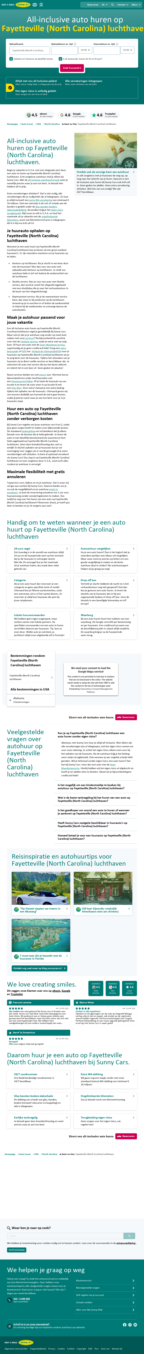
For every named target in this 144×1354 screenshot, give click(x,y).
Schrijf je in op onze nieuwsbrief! (31, 1324)
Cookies (61, 1349)
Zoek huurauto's (72, 68)
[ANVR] (34, 4)
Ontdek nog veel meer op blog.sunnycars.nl (39, 968)
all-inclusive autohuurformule (43, 180)
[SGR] (41, 4)
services (29, 338)
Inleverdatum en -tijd (106, 44)
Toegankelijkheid (38, 1349)
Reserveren (126, 717)
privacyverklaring (126, 1243)
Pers (97, 1349)
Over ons (105, 1349)
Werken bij (117, 1349)
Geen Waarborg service (52, 345)
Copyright (81, 1349)
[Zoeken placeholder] (129, 1236)
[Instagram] (130, 1325)
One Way (16, 388)
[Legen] (47, 50)
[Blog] (135, 1325)
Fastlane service (28, 341)
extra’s (42, 374)
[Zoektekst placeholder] (65, 1236)
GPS (24, 351)
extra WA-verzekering (40, 200)
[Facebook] (124, 1325)
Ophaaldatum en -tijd (63, 44)
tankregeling (28, 431)
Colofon (70, 1349)
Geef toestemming (17, 1250)
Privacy (51, 1349)
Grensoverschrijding (22, 381)
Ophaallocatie (16, 44)
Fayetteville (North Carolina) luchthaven (31, 677)
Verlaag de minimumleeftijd (46, 351)
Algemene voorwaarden (16, 1349)
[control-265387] (64, 50)
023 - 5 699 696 (21, 1299)
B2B (90, 1349)
